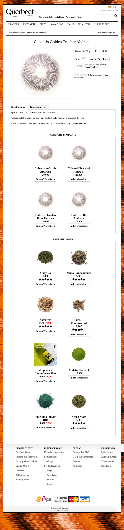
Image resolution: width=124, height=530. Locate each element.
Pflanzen (84, 24)
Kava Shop (56, 24)
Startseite (13, 32)
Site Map (48, 461)
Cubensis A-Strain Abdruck (46, 170)
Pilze (43, 24)
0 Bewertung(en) (94, 75)
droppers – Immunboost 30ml (46, 371)
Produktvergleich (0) (106, 32)
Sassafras (45, 319)
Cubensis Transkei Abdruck (79, 170)
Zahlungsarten (22, 475)
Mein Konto (59, 17)
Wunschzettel (107, 461)
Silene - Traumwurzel (79, 321)
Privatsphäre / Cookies (26, 461)
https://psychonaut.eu (76, 123)
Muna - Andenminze (79, 272)
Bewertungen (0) (38, 107)
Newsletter (106, 466)
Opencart (65, 508)
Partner (76, 461)
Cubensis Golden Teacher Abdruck (32, 32)
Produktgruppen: (52, 466)
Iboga (49, 470)
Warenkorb (70, 17)
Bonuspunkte (50, 456)
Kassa (80, 17)
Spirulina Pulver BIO (46, 418)
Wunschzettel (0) (46, 17)
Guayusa (45, 272)
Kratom (50, 479)
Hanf (70, 24)
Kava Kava (51, 475)
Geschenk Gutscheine (83, 456)
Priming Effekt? (23, 479)
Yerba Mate (79, 416)
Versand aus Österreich (27, 456)
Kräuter (13, 24)
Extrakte (29, 24)
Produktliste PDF (81, 452)
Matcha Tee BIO (79, 370)
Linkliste (20, 470)
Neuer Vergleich (91, 67)
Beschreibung (18, 107)
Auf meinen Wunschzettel (95, 65)
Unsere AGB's (22, 466)
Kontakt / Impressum (54, 452)
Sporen (49, 484)
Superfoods (101, 24)
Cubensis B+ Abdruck (79, 216)
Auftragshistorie (109, 456)
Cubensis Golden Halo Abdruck (45, 216)
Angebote (77, 466)
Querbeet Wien (23, 452)
